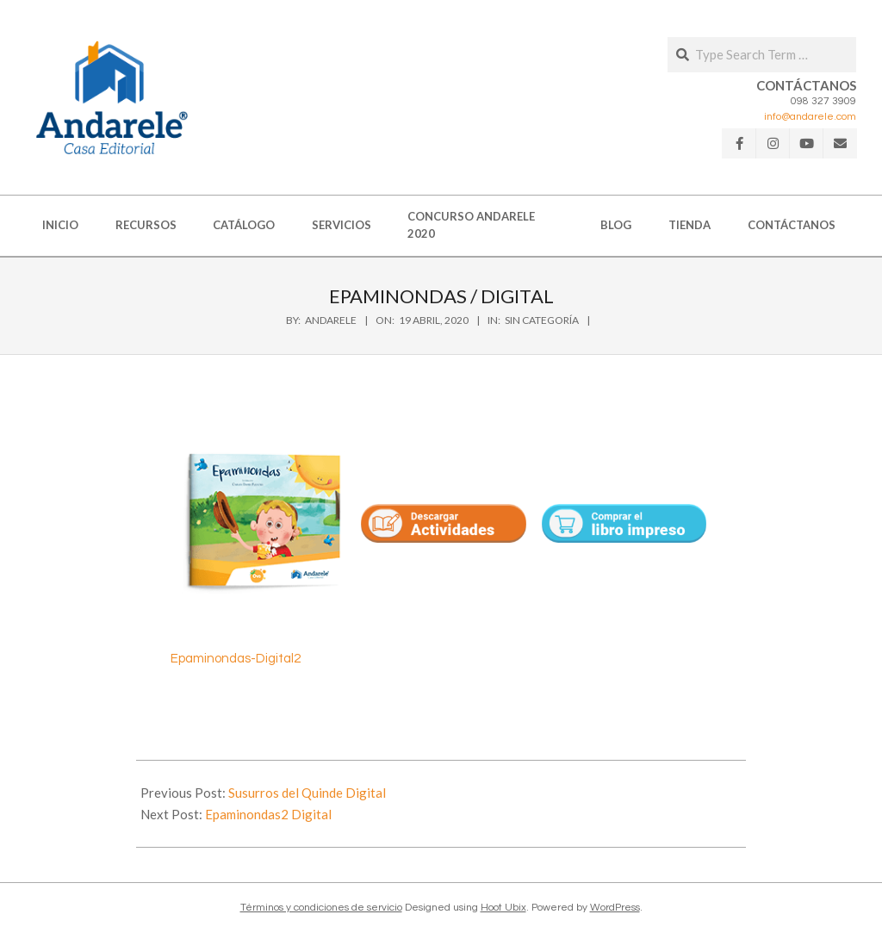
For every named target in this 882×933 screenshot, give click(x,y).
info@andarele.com (810, 116)
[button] (112, 97)
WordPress (615, 907)
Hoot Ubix (503, 907)
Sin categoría (542, 320)
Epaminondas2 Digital (268, 814)
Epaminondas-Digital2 (236, 658)
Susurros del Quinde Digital (307, 792)
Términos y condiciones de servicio (321, 907)
